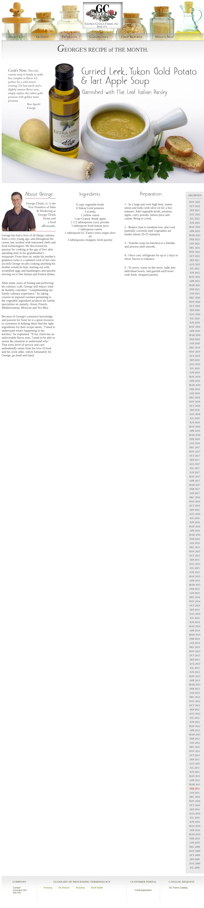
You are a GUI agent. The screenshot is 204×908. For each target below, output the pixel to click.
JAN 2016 (194, 543)
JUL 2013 (194, 667)
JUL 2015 (194, 568)
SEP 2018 (194, 410)
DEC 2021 (194, 247)
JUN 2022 (194, 222)
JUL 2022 (194, 218)
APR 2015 (194, 580)
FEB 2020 (194, 339)
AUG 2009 (194, 863)
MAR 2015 (194, 584)
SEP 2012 (194, 709)
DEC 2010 (194, 796)
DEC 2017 (194, 447)
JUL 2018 (194, 418)
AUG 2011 (194, 763)
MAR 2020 (194, 335)
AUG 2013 (194, 663)
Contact (17, 887)
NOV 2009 (194, 851)
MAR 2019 (194, 385)
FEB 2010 (194, 838)
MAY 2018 (194, 426)
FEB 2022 (194, 239)
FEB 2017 (194, 489)
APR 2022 (194, 231)
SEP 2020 (194, 310)
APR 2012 (194, 730)
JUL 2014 (194, 618)
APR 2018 (194, 430)
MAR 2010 (194, 834)
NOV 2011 (194, 751)
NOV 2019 (194, 351)
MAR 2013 (194, 684)
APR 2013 (194, 680)
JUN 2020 (194, 322)
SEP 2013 (194, 659)
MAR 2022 (194, 235)
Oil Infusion (63, 887)
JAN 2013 (194, 692)
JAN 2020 (194, 343)
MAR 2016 (194, 534)
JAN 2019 (194, 393)
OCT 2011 (194, 755)
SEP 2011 (195, 759)
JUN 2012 (194, 722)
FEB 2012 (194, 738)
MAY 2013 (194, 676)
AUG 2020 (194, 314)
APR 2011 (194, 780)
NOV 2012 (194, 701)
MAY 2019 (194, 376)
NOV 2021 (194, 251)
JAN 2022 (194, 243)
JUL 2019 (194, 368)
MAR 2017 (194, 484)
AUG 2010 (194, 813)
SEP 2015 (194, 559)
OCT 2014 (194, 605)
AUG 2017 (194, 464)
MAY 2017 (194, 476)
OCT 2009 (194, 855)
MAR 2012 (194, 734)
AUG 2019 (194, 364)
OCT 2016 (194, 505)
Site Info (17, 892)
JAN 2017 (194, 493)
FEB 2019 (194, 389)
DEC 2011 (194, 747)
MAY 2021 (194, 276)
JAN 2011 (195, 792)
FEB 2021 (194, 289)
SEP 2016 (194, 509)
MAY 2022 (194, 226)
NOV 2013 (194, 651)
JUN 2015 (194, 572)
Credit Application (143, 890)
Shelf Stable (97, 887)
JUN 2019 (194, 372)
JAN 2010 (194, 842)
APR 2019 (194, 380)
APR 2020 (194, 331)
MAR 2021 (194, 285)
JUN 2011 (195, 771)
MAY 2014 (194, 626)
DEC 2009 (194, 846)
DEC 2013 (194, 647)
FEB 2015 (194, 588)
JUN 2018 (194, 422)
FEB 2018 (194, 439)
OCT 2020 (194, 306)
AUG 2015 (194, 563)
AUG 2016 (194, 514)
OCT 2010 (194, 805)
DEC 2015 (194, 547)
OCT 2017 (194, 455)
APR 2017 (194, 480)
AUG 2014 (194, 613)
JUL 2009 (194, 867)
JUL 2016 (194, 518)
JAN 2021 (194, 293)
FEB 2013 (194, 688)
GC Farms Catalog (178, 887)
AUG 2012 (194, 713)
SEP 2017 (194, 459)
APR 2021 (194, 281)
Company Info (20, 890)
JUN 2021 (194, 272)
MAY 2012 (194, 726)
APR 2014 (194, 630)
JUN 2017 (194, 472)
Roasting (80, 887)
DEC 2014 (194, 597)
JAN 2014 (194, 643)
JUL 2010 (194, 817)
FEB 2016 (194, 539)
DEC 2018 (194, 397)
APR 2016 (194, 530)
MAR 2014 (194, 634)
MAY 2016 (194, 526)
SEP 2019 (194, 360)
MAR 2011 (194, 784)
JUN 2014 (194, 622)
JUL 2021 (194, 268)
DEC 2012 (194, 697)
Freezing (48, 887)
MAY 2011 (194, 776)
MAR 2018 (194, 435)
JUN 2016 (194, 522)
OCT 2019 (194, 355)
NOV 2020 (194, 301)
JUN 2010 (194, 821)
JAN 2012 (194, 742)
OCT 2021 (194, 256)
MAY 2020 (194, 326)
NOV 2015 (194, 551)
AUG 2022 (194, 214)
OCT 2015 (194, 555)
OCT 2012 (194, 705)
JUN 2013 (194, 672)
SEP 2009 (194, 859)
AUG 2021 (194, 264)
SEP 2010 (194, 809)
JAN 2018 (194, 443)
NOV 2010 (194, 801)
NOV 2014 (194, 601)
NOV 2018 (194, 401)
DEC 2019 (194, 347)
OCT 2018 (194, 405)
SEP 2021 (194, 260)
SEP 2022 (194, 210)
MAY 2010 (194, 826)
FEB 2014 (194, 638)
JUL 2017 (194, 468)
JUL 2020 (194, 318)
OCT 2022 (194, 206)
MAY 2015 (194, 576)
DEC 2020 (194, 297)
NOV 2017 (194, 451)
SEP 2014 (194, 609)
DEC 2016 (194, 497)
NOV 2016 (194, 501)
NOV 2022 (194, 202)
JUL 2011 (195, 767)
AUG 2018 (194, 414)
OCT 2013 (194, 655)
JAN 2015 (194, 593)
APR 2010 (194, 830)
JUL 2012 (194, 717)
